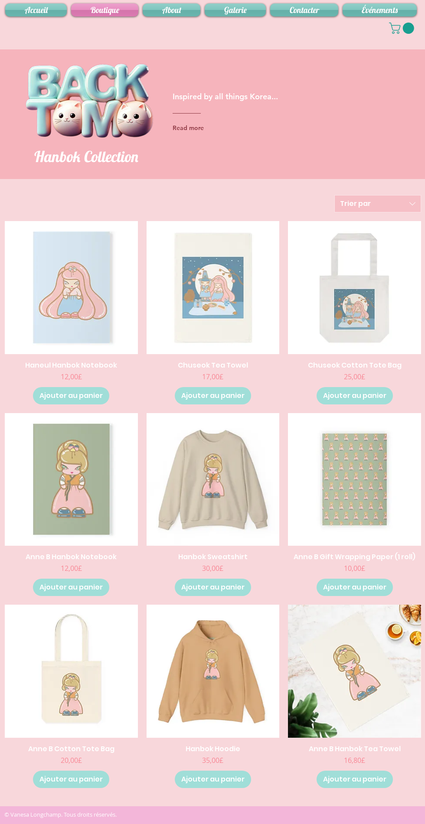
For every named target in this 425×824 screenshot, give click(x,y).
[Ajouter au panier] (71, 395)
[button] (403, 28)
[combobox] (377, 203)
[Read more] (207, 128)
